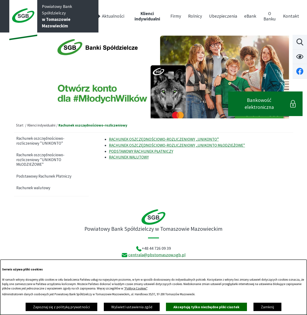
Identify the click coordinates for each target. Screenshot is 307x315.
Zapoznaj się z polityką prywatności (61, 307)
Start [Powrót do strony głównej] (20, 125)
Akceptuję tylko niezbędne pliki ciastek (206, 307)
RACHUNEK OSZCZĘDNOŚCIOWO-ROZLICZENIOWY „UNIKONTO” (164, 139)
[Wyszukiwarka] (300, 42)
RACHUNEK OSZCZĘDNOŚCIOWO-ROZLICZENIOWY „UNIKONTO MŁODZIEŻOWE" (177, 145)
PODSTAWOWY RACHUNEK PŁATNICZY (141, 151)
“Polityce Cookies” (135, 288)
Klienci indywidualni (41, 125)
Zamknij (267, 307)
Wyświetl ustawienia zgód (131, 307)
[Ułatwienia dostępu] (300, 56)
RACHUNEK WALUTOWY (129, 157)
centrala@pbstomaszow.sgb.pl (157, 254)
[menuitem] (113, 16)
